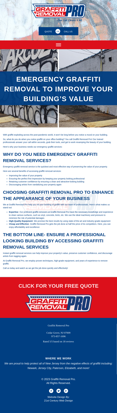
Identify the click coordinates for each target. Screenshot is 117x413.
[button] (51, 391)
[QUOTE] (48, 31)
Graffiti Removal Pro (82, 139)
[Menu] (58, 44)
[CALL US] (68, 31)
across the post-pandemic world (38, 135)
